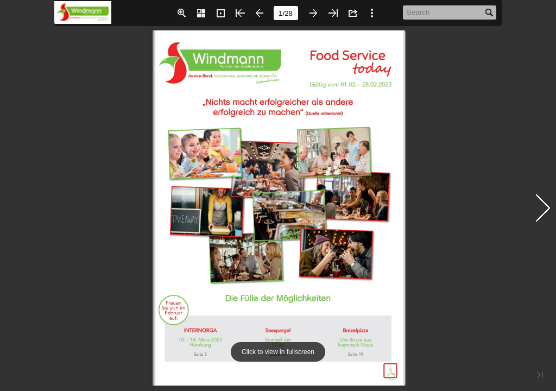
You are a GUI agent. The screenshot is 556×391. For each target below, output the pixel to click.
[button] (181, 13)
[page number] (286, 13)
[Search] (444, 12)
